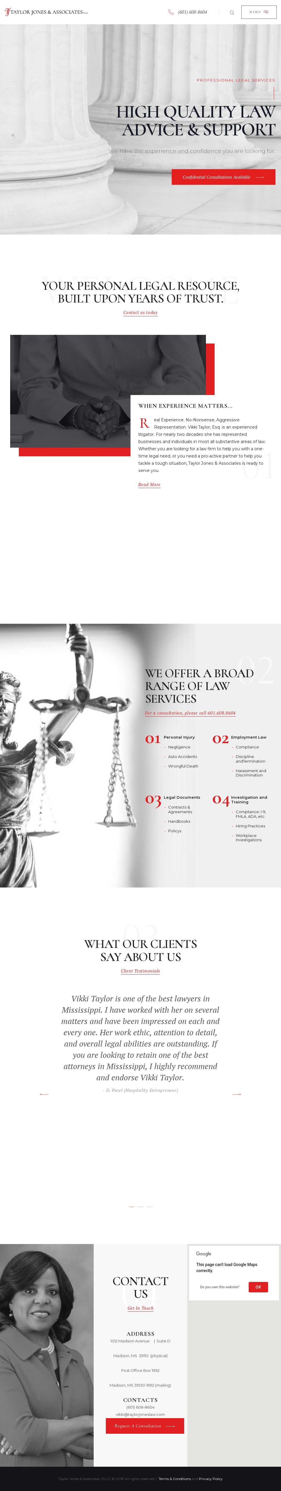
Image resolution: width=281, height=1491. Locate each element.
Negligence (179, 747)
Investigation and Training (249, 799)
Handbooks (179, 821)
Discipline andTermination (250, 758)
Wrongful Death (183, 766)
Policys (174, 830)
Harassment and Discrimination (251, 773)
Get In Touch (141, 1308)
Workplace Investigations (249, 837)
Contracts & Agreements (180, 809)
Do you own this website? (220, 1287)
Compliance (247, 747)
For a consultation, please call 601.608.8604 (190, 713)
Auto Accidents (182, 756)
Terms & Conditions (175, 1479)
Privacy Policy (211, 1479)
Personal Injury (179, 737)
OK (258, 1287)
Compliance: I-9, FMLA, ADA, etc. (251, 814)
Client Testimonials (140, 971)
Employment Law (249, 737)
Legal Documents (182, 797)
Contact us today (140, 312)
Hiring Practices (250, 826)
